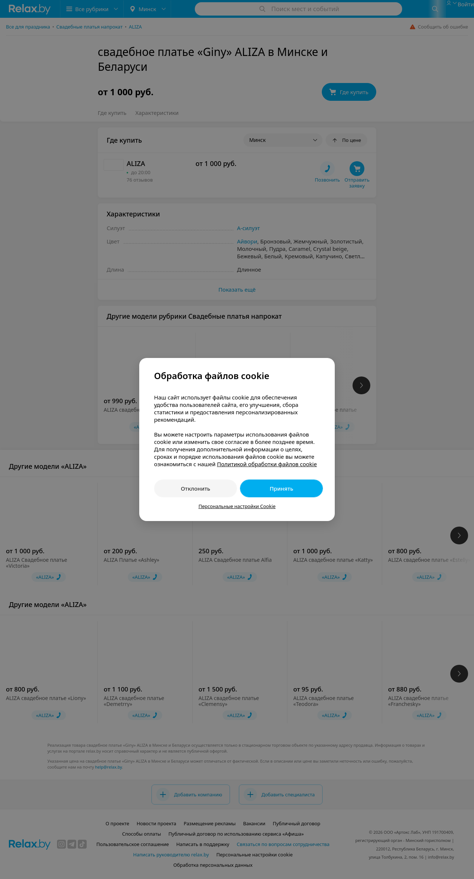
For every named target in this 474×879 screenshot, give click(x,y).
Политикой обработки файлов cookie (267, 464)
